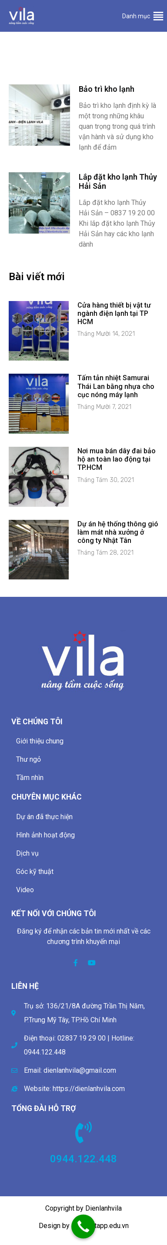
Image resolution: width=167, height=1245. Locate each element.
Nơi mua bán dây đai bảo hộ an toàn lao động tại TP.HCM (116, 459)
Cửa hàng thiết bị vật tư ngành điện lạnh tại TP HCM (114, 313)
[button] (136, 16)
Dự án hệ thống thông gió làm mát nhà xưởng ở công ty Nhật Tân (117, 532)
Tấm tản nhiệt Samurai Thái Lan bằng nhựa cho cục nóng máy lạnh (115, 386)
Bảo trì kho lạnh (106, 89)
